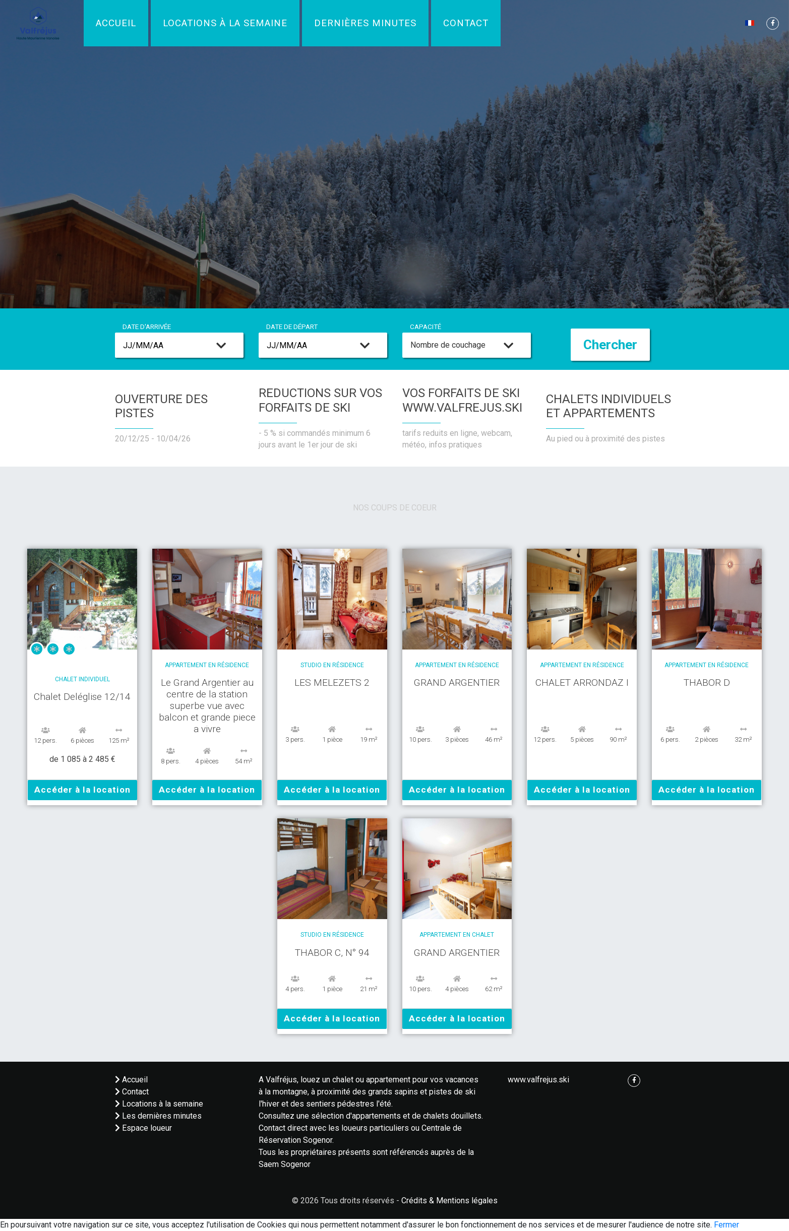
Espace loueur (143, 1128)
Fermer (726, 1224)
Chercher (610, 345)
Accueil (116, 23)
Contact (466, 23)
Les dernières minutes (158, 1116)
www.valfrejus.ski (538, 1079)
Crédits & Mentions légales (449, 1200)
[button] (750, 22)
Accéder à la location (82, 790)
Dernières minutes (365, 23)
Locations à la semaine (225, 23)
